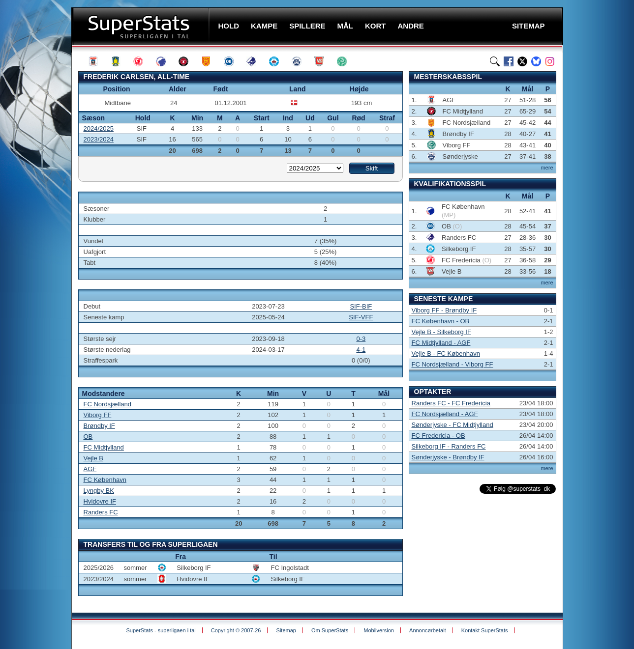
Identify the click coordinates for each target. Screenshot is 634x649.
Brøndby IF (99, 425)
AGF (90, 469)
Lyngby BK (99, 490)
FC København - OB (441, 321)
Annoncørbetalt (427, 630)
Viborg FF (98, 415)
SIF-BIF (361, 306)
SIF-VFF (361, 317)
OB (88, 436)
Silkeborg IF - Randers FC (449, 446)
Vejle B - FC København (446, 353)
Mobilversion (378, 630)
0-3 (360, 338)
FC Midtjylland (104, 447)
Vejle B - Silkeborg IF (441, 332)
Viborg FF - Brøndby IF (444, 310)
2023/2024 (99, 139)
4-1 (360, 349)
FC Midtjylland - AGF (441, 342)
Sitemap (286, 630)
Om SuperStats (329, 630)
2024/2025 (99, 128)
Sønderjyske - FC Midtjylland (452, 424)
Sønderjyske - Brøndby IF (448, 457)
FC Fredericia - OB (438, 435)
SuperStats (141, 26)
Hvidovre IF (100, 501)
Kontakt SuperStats (484, 630)
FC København (105, 479)
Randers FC (101, 512)
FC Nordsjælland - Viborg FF (452, 364)
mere (547, 167)
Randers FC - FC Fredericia (451, 403)
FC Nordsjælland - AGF (445, 414)
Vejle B (93, 458)
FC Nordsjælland (108, 404)
